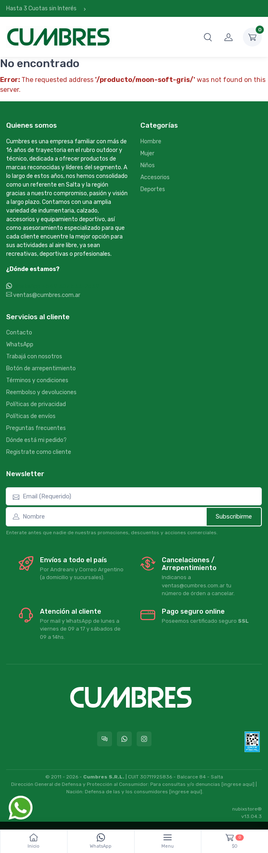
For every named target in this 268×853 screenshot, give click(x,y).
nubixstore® (247, 809)
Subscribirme (234, 516)
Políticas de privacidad (36, 404)
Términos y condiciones (37, 380)
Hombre (150, 141)
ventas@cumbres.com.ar (43, 295)
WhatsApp (19, 344)
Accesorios (155, 177)
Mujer (147, 153)
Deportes (152, 189)
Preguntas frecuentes (36, 428)
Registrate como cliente (38, 452)
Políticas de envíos (31, 416)
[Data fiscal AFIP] (252, 741)
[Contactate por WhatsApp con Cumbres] (124, 738)
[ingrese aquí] (237, 784)
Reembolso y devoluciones (41, 392)
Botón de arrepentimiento (41, 368)
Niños (147, 165)
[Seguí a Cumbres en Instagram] (144, 738)
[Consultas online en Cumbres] (104, 738)
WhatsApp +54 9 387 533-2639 (56, 286)
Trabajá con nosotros (34, 356)
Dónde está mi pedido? (36, 440)
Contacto (19, 332)
